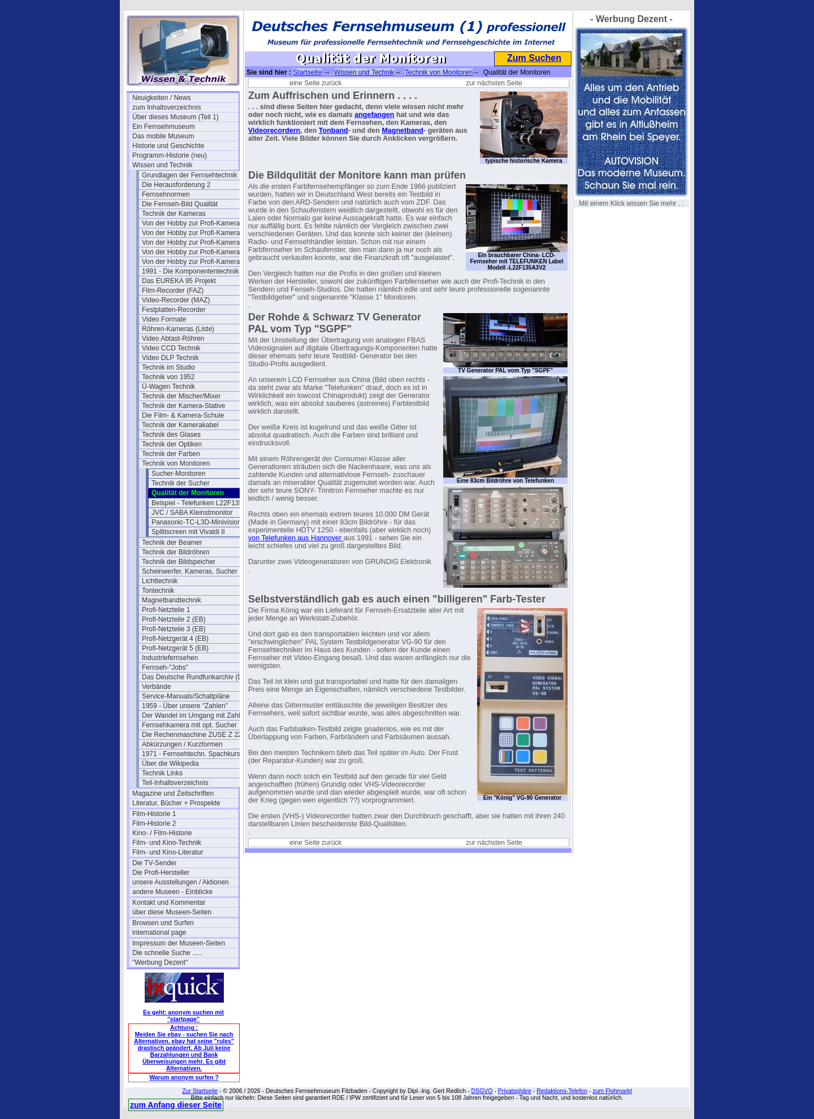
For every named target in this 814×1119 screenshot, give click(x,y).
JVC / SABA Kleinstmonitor (191, 513)
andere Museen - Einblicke (172, 892)
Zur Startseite (200, 1090)
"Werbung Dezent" (160, 962)
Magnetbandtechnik (171, 600)
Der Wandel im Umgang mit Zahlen (195, 715)
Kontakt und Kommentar (168, 903)
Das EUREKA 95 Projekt (179, 281)
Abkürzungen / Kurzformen (182, 744)
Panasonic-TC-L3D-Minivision (196, 522)
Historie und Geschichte (168, 146)
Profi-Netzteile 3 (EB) (174, 629)
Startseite (307, 72)
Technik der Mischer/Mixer (181, 396)
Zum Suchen (534, 58)
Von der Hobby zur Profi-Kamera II (193, 242)
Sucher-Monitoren (178, 474)
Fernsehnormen (166, 194)
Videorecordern (274, 131)
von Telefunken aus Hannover (296, 538)
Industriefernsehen (170, 658)
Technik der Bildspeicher (178, 562)
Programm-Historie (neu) (169, 155)
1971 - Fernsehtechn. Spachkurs (191, 754)
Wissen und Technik (162, 165)
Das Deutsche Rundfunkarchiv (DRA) (195, 677)
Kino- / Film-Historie (162, 833)
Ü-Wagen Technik (168, 387)
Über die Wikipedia (170, 763)
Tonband (333, 131)
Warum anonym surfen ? (184, 1077)
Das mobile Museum (163, 136)
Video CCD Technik (171, 348)
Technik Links (162, 773)
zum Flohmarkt (611, 1090)
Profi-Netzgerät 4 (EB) (175, 639)
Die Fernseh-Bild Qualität (180, 204)
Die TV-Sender (154, 863)
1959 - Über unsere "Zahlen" (185, 706)
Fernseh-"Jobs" (165, 667)
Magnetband (402, 131)
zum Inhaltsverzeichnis (166, 107)
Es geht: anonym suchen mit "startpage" (183, 1015)
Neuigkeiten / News (161, 98)
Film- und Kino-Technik (166, 843)
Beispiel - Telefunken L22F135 (197, 503)
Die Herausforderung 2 (176, 185)
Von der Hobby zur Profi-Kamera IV (195, 262)
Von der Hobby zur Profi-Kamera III (195, 252)
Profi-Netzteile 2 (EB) (174, 619)
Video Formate (164, 319)
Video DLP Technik (170, 358)
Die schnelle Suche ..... (167, 953)
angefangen (374, 115)
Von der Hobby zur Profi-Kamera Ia (195, 233)
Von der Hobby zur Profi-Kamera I (193, 223)
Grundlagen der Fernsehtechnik (189, 175)
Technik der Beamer (172, 543)
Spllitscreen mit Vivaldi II (188, 532)
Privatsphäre (514, 1090)
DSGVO (482, 1090)
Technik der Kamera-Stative (183, 406)
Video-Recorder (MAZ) (176, 300)
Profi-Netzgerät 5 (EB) (175, 648)
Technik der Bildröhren (175, 552)
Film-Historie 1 (154, 814)
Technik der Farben (171, 454)
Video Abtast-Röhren (173, 338)
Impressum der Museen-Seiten (178, 943)
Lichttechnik (159, 581)
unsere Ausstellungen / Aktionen (180, 882)
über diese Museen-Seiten (171, 912)
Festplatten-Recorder (174, 310)
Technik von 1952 (168, 377)
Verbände (156, 687)
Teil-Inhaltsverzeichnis (175, 783)
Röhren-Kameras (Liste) (178, 329)
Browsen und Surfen (163, 923)
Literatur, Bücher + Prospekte (176, 803)
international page (159, 932)
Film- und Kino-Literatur (167, 852)
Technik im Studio (168, 367)
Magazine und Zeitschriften (173, 793)
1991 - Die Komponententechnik (190, 271)
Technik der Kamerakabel (180, 425)
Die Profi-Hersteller (160, 873)
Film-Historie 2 (154, 823)
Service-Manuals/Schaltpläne (186, 696)
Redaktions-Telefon (561, 1090)
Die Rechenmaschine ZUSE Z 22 (192, 735)
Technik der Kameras (174, 214)
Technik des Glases (171, 435)
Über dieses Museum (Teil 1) (175, 117)
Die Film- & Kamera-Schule (183, 415)
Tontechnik (158, 591)
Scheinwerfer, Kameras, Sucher (189, 571)
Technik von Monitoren (176, 463)
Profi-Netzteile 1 (166, 610)
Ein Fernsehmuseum (163, 127)
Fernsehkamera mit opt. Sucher (189, 725)
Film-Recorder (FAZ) (173, 290)
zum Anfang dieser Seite (176, 1104)
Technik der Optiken (172, 444)
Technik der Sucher (180, 483)
